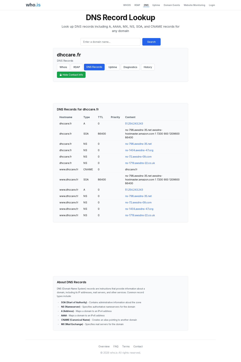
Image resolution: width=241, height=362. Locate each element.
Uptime (156, 5)
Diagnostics (130, 67)
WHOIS (127, 5)
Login (212, 5)
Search (151, 41)
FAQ (115, 346)
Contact (138, 346)
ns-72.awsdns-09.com (138, 156)
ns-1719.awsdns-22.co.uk (140, 163)
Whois (63, 67)
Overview (104, 346)
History (148, 67)
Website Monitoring (194, 5)
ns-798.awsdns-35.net (138, 143)
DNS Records (94, 66)
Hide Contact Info (71, 74)
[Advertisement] (120, 92)
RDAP (137, 5)
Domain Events (172, 5)
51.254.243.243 (134, 123)
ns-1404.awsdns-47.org (139, 150)
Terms (126, 346)
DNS (146, 5)
